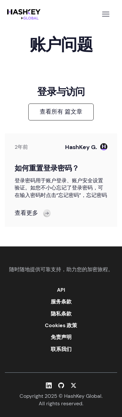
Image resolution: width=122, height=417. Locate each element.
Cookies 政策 (61, 325)
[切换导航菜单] (105, 14)
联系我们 (61, 349)
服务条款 (61, 301)
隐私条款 (61, 313)
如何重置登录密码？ (47, 168)
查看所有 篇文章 (61, 112)
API (61, 289)
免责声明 (61, 337)
